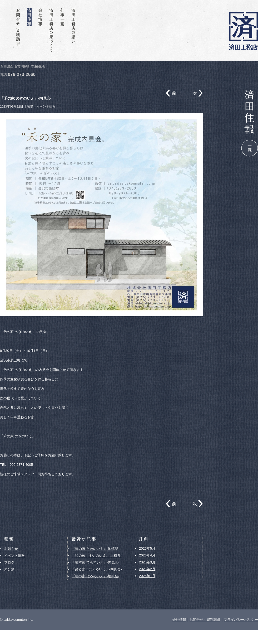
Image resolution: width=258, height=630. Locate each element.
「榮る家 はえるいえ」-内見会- (97, 569)
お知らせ (11, 549)
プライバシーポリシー (241, 620)
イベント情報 (46, 106)
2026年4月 (147, 555)
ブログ (9, 562)
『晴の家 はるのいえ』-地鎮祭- (95, 576)
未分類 (9, 569)
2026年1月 (147, 576)
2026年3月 (147, 562)
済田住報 (29, 30)
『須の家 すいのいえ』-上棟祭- (97, 556)
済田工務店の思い (73, 30)
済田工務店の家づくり (51, 30)
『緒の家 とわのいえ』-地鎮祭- (95, 549)
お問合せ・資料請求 (18, 30)
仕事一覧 (62, 30)
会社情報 (40, 30)
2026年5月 (147, 548)
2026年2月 (147, 569)
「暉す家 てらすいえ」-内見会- (95, 562)
